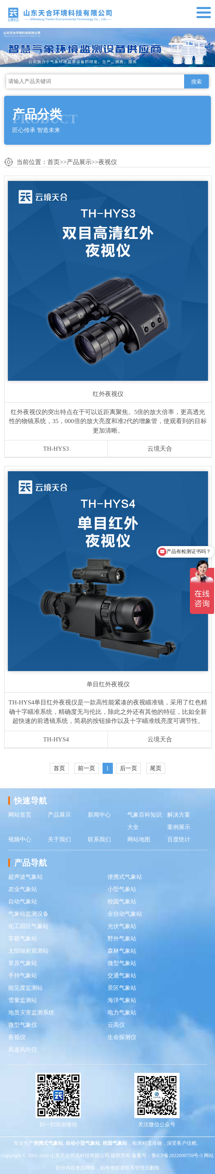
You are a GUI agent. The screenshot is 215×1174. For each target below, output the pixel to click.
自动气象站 (22, 901)
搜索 (196, 82)
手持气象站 (22, 976)
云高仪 (116, 1025)
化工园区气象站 (28, 926)
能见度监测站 (25, 988)
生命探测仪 (122, 1037)
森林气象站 (122, 951)
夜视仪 (107, 162)
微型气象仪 (22, 1025)
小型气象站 (122, 889)
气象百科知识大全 (144, 821)
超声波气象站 (25, 877)
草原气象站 (22, 963)
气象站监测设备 (28, 914)
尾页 (155, 768)
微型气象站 (122, 963)
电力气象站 (122, 1013)
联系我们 (99, 839)
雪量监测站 (22, 1000)
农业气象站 (22, 889)
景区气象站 (122, 988)
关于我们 (59, 839)
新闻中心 (99, 815)
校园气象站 (122, 901)
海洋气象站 (122, 1000)
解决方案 (178, 815)
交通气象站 (122, 976)
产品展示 (79, 162)
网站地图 (138, 839)
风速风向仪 (22, 1050)
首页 (53, 162)
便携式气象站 (125, 877)
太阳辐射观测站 (28, 951)
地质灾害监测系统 (31, 1013)
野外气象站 (122, 938)
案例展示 (178, 827)
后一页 (128, 768)
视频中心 (19, 839)
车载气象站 (22, 938)
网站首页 (19, 815)
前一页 (86, 768)
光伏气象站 (122, 926)
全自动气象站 (125, 914)
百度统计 (178, 839)
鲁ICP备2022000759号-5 (177, 1155)
